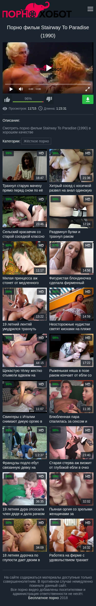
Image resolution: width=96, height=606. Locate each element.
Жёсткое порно (36, 141)
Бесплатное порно (43, 598)
